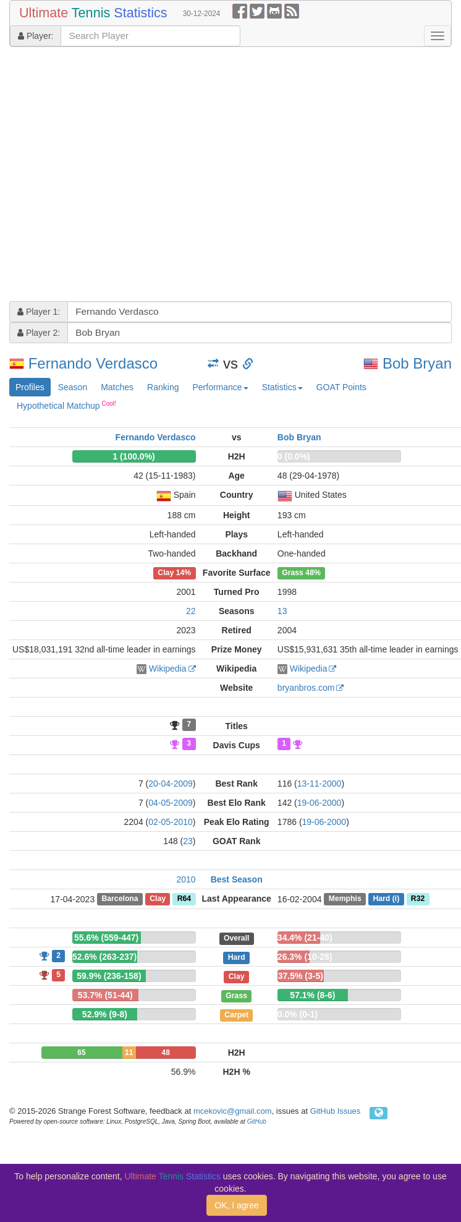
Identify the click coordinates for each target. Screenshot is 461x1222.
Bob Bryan (417, 363)
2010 (185, 879)
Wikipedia (168, 668)
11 (129, 1052)
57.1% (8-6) (312, 995)
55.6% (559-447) (106, 937)
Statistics (282, 387)
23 (188, 841)
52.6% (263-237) (104, 957)
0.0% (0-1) (297, 1014)
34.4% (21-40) (304, 937)
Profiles (29, 387)
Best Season (237, 879)
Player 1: (38, 312)
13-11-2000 (319, 783)
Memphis (345, 899)
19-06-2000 (319, 803)
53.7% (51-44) (105, 995)
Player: (35, 36)
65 (81, 1052)
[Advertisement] (116, 175)
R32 (418, 899)
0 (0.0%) (293, 456)
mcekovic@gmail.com (232, 1111)
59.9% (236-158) (109, 976)
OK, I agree (236, 1205)
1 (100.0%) (133, 456)
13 (282, 611)
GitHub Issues (335, 1111)
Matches (117, 387)
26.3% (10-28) (304, 957)
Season (72, 387)
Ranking (163, 387)
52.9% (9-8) (104, 1014)
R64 (184, 899)
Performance (220, 387)
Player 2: (38, 333)
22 (191, 611)
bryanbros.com (306, 688)
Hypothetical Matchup (66, 405)
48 (165, 1052)
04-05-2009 (170, 803)
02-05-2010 (170, 822)
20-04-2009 (170, 783)
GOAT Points (341, 387)
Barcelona (119, 899)
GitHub (256, 1121)
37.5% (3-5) (300, 976)
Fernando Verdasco (93, 363)
